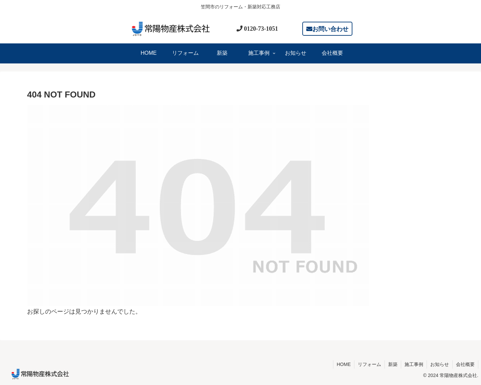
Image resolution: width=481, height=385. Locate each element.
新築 (392, 364)
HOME (344, 364)
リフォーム (369, 364)
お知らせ (439, 364)
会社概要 (465, 364)
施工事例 (414, 364)
